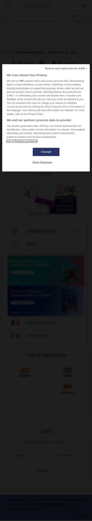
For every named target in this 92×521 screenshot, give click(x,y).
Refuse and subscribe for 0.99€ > (66, 68)
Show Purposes (42, 162)
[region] (46, 118)
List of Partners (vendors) (22, 141)
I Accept (46, 151)
